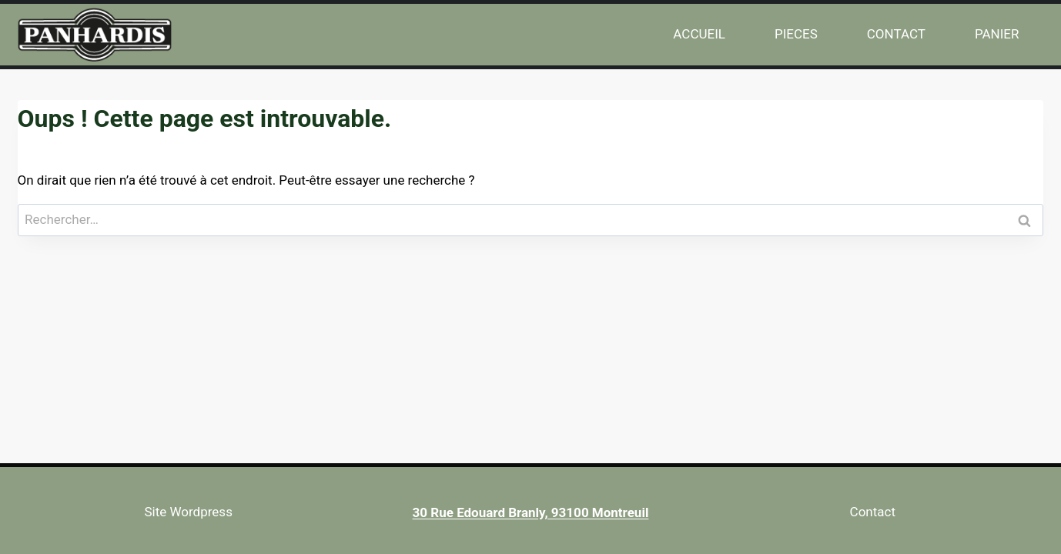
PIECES (796, 34)
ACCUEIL (699, 34)
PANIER (997, 34)
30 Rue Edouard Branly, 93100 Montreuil (531, 512)
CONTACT (896, 34)
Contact (872, 511)
